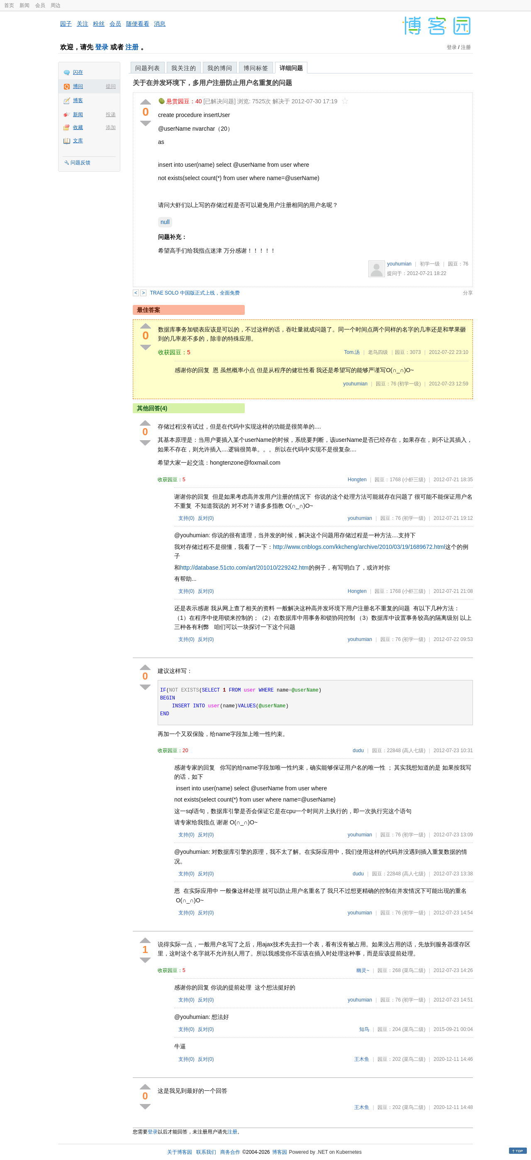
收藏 (78, 127)
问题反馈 (80, 163)
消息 (160, 23)
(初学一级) (409, 384)
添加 (111, 127)
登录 (101, 47)
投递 (111, 114)
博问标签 (256, 68)
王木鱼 (361, 1059)
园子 (66, 23)
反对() (206, 518)
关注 (82, 23)
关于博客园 (179, 1152)
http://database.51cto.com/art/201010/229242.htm (244, 567)
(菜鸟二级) (413, 970)
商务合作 (230, 1152)
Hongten (357, 480)
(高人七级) (413, 750)
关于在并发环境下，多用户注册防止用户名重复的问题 (212, 82)
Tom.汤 (352, 352)
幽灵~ (362, 970)
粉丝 (99, 23)
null (165, 222)
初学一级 (430, 264)
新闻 (24, 5)
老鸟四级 (378, 352)
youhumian (399, 264)
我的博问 (219, 68)
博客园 (279, 1152)
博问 (78, 86)
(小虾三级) (413, 480)
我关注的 (183, 68)
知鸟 (364, 1029)
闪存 (78, 72)
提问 (111, 86)
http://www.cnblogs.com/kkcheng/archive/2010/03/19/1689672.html (359, 546)
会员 (40, 5)
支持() (186, 518)
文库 (78, 141)
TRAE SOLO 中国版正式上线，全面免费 (195, 293)
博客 (78, 100)
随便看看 (137, 23)
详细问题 (291, 68)
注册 (132, 47)
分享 (468, 293)
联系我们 (206, 1152)
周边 (56, 5)
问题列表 (147, 68)
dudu (358, 750)
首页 (9, 5)
